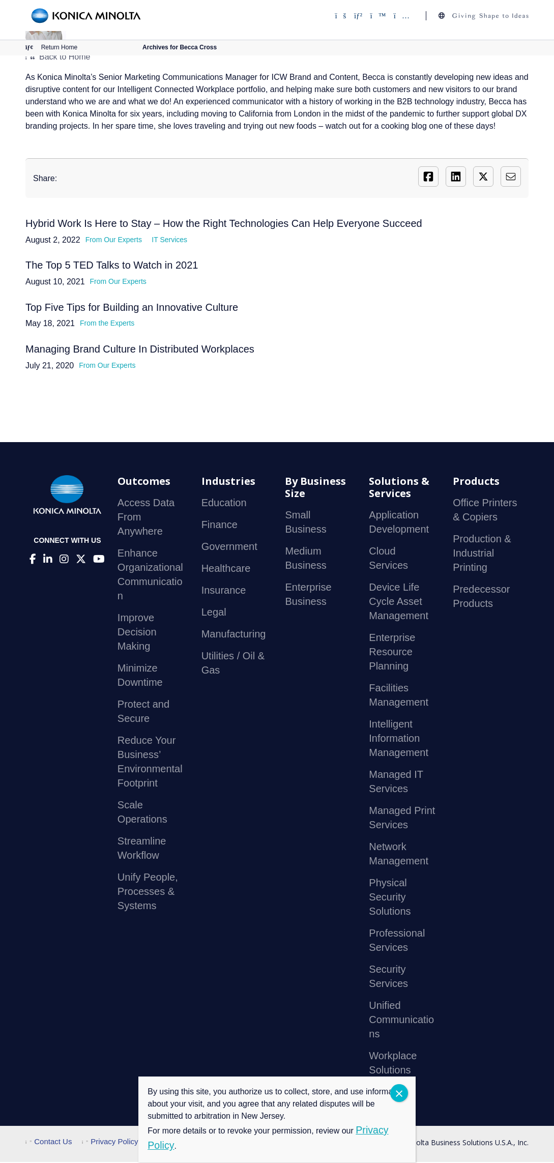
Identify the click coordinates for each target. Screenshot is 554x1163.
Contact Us (48, 1142)
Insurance (223, 591)
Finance (219, 525)
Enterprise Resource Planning (392, 653)
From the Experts (107, 324)
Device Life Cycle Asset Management (398, 602)
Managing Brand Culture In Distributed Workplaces (139, 350)
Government (229, 547)
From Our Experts (113, 240)
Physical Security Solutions (390, 898)
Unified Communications (401, 1020)
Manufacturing (233, 635)
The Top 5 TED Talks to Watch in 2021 (111, 265)
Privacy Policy (110, 1142)
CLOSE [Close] (399, 1093)
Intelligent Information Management (398, 739)
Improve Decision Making (137, 633)
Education (224, 503)
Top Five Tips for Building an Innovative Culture (131, 307)
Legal (213, 613)
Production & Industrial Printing (482, 554)
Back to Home (57, 56)
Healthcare (226, 569)
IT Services (169, 240)
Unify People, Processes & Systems (148, 892)
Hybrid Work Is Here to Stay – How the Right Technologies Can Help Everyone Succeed (223, 223)
